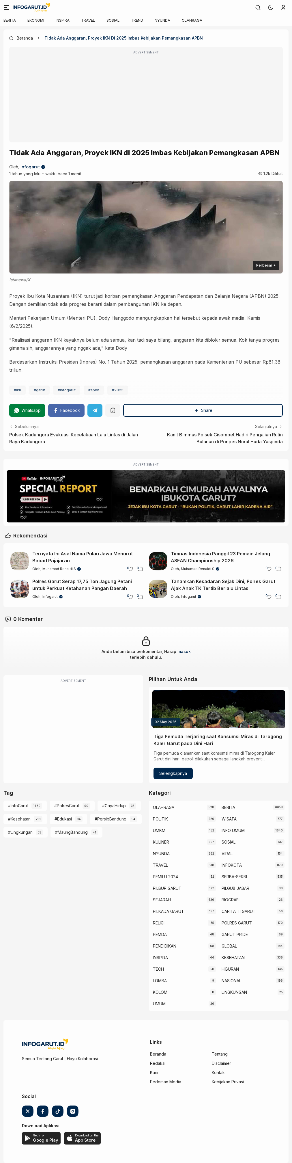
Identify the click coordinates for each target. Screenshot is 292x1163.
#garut (39, 390)
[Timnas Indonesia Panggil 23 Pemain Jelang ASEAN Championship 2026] (158, 561)
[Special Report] (146, 496)
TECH (158, 969)
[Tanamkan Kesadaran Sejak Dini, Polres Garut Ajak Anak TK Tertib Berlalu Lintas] (158, 589)
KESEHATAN (233, 957)
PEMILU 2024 (165, 876)
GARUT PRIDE (235, 934)
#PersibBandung (110, 818)
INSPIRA (63, 20)
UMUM (159, 1003)
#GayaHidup (114, 805)
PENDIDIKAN (164, 946)
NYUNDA (162, 20)
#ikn (17, 390)
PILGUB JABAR (235, 888)
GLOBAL (229, 946)
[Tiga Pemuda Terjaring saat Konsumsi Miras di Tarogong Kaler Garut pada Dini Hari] (218, 709)
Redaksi (157, 1063)
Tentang (220, 1054)
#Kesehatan (19, 818)
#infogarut (67, 390)
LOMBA (160, 980)
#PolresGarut (66, 805)
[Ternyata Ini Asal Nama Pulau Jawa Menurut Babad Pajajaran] (19, 561)
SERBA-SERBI (234, 876)
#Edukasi (63, 818)
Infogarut (30, 167)
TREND (137, 20)
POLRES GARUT (237, 922)
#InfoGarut (18, 805)
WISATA (229, 818)
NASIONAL (231, 980)
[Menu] (6, 7)
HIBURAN (230, 969)
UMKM (159, 830)
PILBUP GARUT (167, 888)
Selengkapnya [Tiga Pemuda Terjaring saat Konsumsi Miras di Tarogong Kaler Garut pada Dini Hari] (173, 773)
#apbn (93, 390)
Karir (154, 1072)
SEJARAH (162, 899)
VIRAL (227, 853)
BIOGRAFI (230, 899)
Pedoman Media (165, 1081)
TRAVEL (88, 20)
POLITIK (160, 818)
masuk (184, 651)
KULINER (161, 842)
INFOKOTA (232, 865)
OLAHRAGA (192, 20)
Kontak (218, 1072)
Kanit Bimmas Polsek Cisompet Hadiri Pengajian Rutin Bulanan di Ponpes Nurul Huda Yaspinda (225, 438)
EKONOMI (35, 20)
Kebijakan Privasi (228, 1081)
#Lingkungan (20, 832)
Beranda (158, 1054)
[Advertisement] (146, 98)
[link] (258, 7)
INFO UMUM (233, 830)
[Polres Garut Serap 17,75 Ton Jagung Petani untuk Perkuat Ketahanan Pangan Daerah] (19, 589)
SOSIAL (112, 20)
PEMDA (160, 934)
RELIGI (158, 922)
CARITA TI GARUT (239, 911)
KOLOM (160, 992)
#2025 (117, 390)
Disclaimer (221, 1063)
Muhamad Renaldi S (59, 569)
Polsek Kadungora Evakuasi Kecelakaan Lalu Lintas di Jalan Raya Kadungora (73, 438)
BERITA (9, 20)
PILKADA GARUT (168, 911)
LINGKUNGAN (234, 992)
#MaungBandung (71, 832)
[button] (270, 7)
